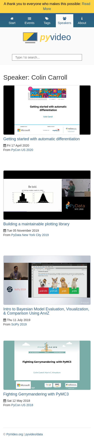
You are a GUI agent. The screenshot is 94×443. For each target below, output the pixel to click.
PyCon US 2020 (22, 150)
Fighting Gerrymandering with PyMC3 (36, 394)
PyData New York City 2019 (30, 235)
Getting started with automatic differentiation (41, 139)
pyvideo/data (34, 434)
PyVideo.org (14, 434)
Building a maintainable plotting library (36, 224)
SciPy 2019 (19, 324)
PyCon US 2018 (22, 405)
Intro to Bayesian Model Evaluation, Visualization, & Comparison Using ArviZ (46, 311)
